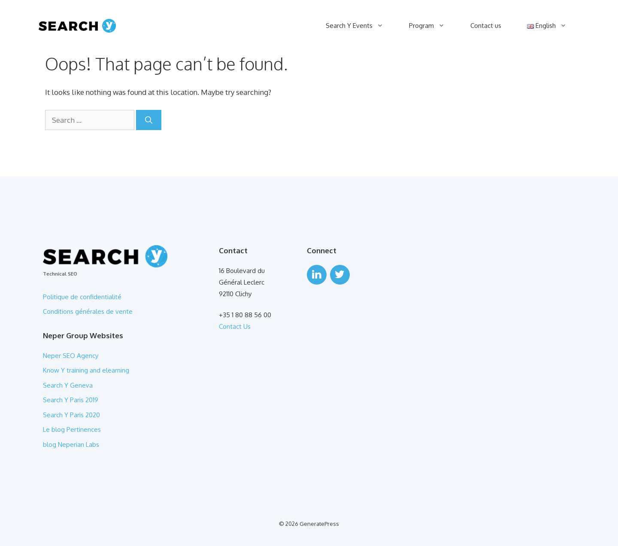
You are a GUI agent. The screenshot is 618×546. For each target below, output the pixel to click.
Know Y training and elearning (86, 370)
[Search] (148, 120)
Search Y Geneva (68, 385)
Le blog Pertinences (72, 429)
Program (433, 25)
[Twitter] (340, 275)
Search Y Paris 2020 (71, 415)
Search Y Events (361, 25)
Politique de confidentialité (82, 297)
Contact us (485, 25)
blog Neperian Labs (72, 444)
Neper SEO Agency (70, 356)
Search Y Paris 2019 (70, 400)
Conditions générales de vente (88, 311)
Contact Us (235, 326)
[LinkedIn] (317, 275)
